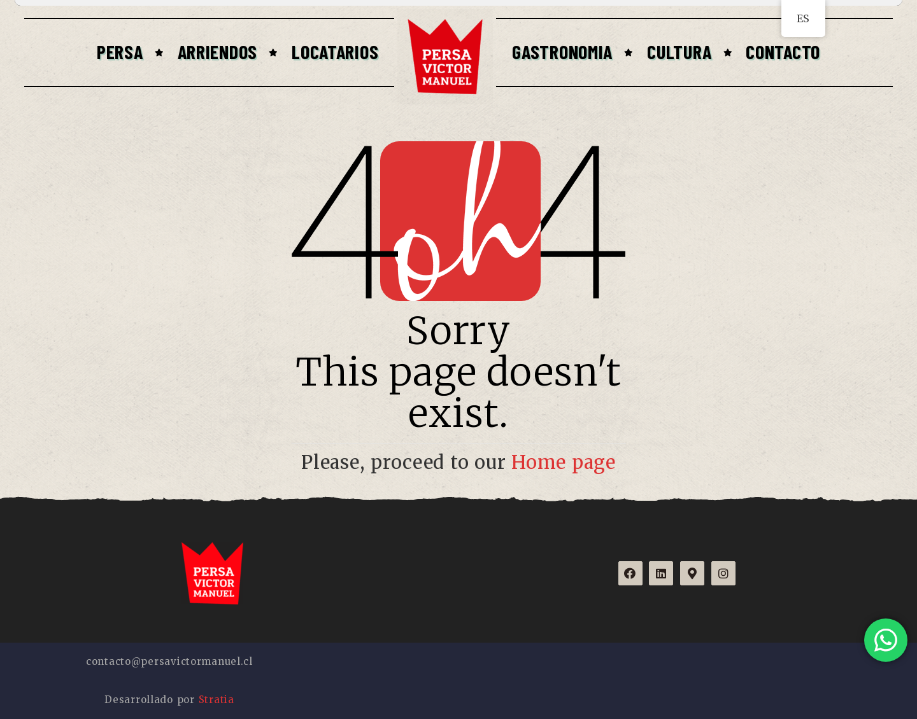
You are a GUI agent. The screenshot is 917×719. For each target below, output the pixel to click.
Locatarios (335, 51)
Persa (120, 51)
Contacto (783, 51)
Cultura (679, 51)
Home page (563, 462)
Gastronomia (562, 51)
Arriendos (217, 51)
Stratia (216, 700)
